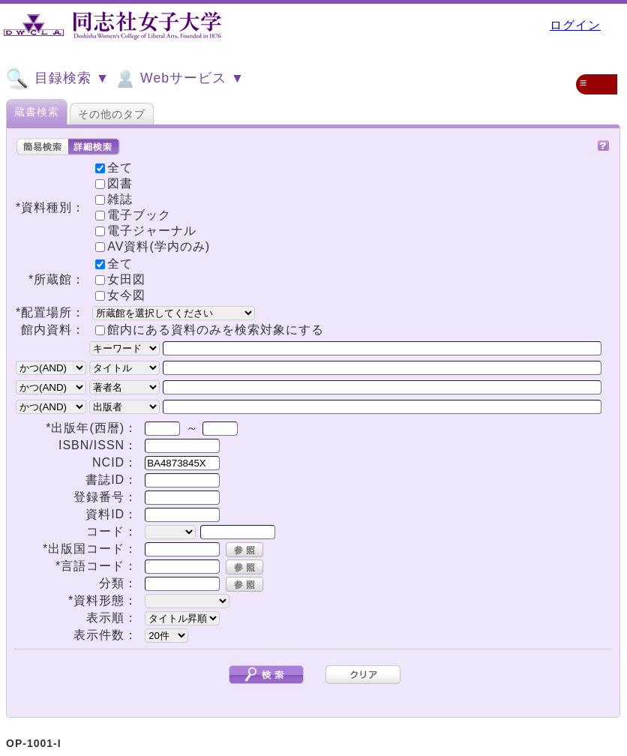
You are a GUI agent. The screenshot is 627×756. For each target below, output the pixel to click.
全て (114, 263)
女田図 (120, 279)
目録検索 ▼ (58, 79)
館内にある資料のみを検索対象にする (215, 329)
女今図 (120, 295)
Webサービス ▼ (178, 79)
